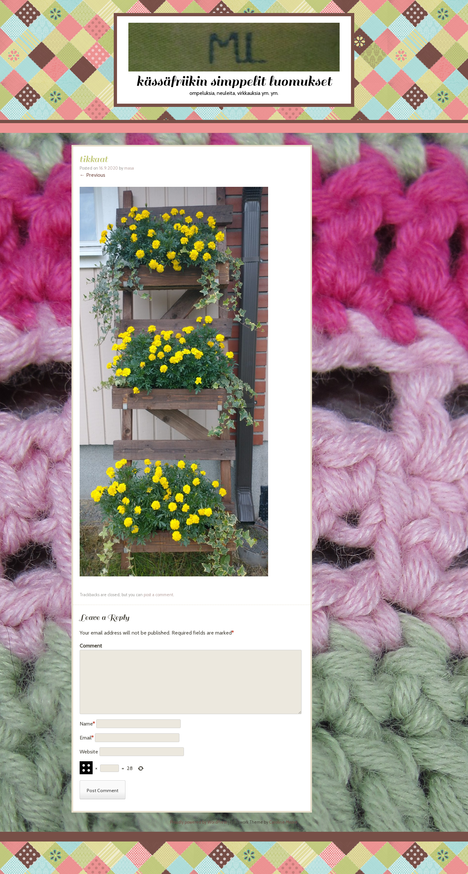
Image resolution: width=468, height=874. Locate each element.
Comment (91, 646)
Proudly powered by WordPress (198, 822)
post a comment (158, 594)
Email (87, 738)
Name (87, 724)
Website (89, 752)
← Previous (92, 175)
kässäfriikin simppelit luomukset (234, 81)
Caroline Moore (283, 822)
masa (129, 168)
